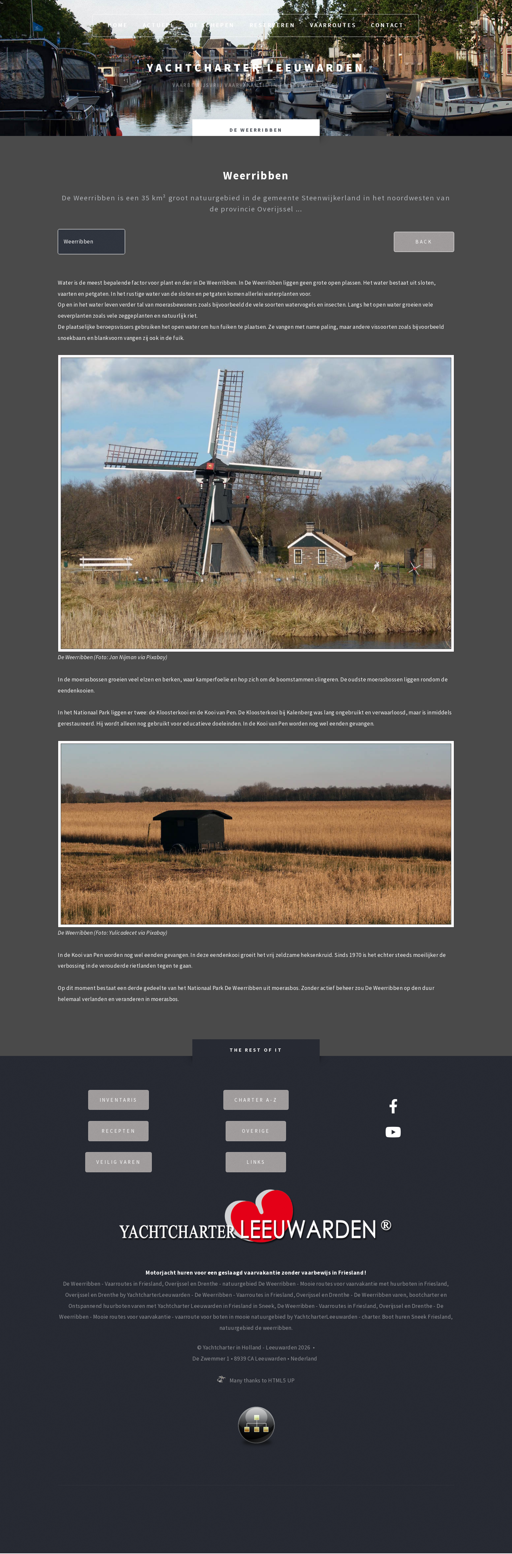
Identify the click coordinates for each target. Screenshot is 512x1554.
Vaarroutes (333, 25)
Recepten (119, 1131)
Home (117, 25)
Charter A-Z (256, 1100)
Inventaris (118, 1100)
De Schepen (211, 25)
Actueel (159, 25)
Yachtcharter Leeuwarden (256, 67)
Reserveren (272, 25)
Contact (387, 25)
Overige (256, 1131)
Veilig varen (118, 1163)
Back (423, 242)
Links (256, 1163)
